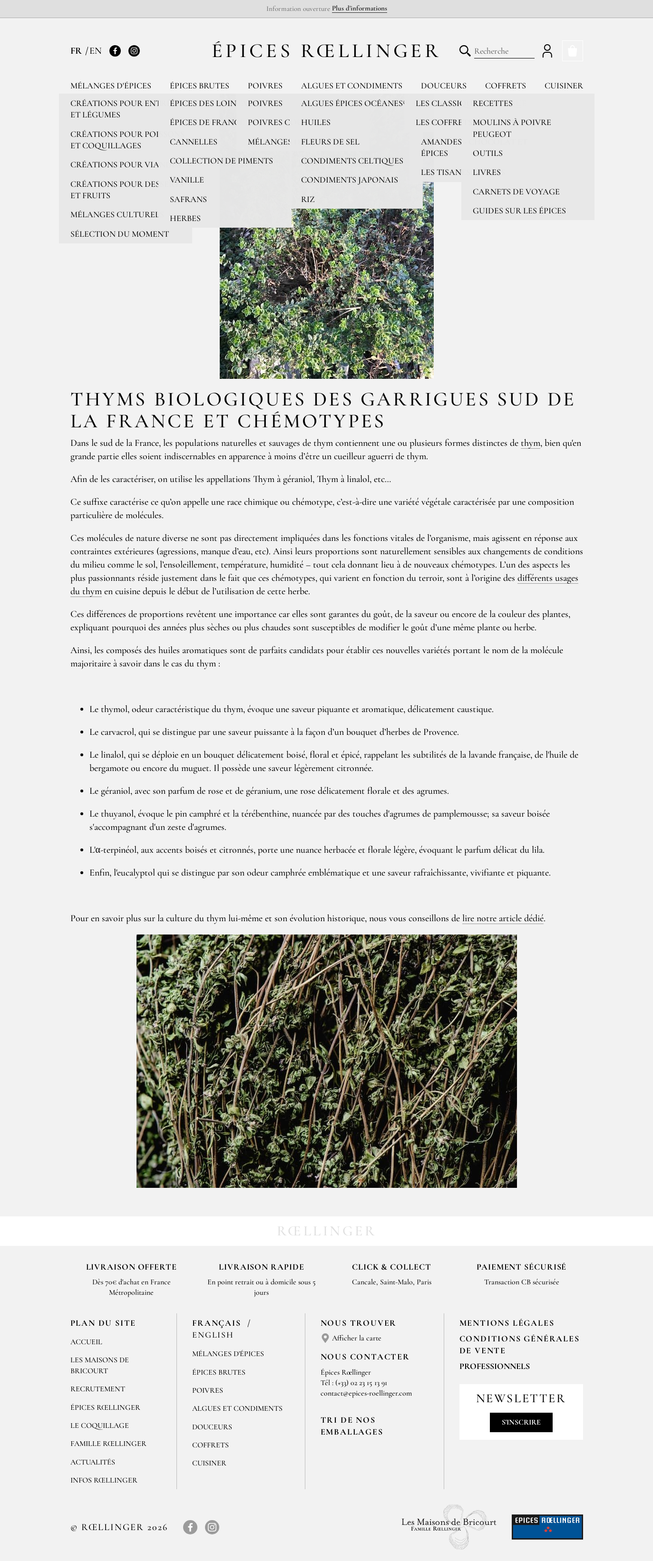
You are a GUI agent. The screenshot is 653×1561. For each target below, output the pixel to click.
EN (95, 51)
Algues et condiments (351, 85)
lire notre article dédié (503, 918)
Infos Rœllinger (103, 1480)
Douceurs (444, 85)
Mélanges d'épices (110, 85)
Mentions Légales (507, 1323)
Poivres (265, 85)
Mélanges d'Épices (228, 1354)
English (213, 1335)
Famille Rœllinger (108, 1443)
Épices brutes (199, 85)
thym (530, 443)
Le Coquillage (99, 1425)
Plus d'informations (359, 8)
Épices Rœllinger (326, 51)
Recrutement (97, 1389)
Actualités (92, 1462)
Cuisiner (564, 85)
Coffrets (505, 85)
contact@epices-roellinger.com (366, 1393)
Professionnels (494, 1366)
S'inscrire (521, 1422)
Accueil (86, 1342)
